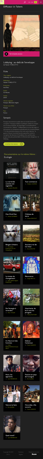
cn (29, 2)
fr (35, 2)
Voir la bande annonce (15, 54)
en (32, 2)
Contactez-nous (11, 144)
